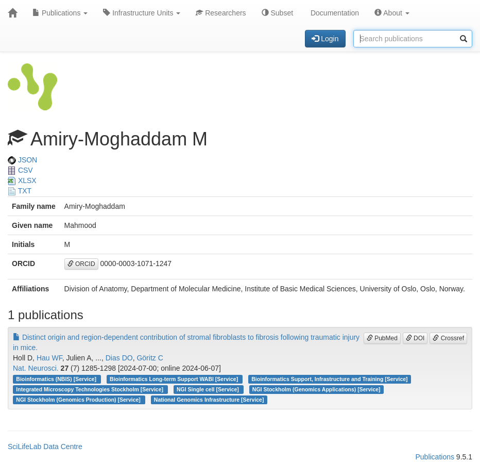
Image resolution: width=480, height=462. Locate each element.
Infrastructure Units (141, 13)
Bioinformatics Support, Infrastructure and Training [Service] (329, 379)
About (391, 13)
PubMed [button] (382, 338)
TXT (19, 191)
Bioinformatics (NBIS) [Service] (57, 379)
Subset (277, 13)
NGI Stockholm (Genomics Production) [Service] (79, 400)
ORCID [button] (81, 264)
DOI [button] (415, 338)
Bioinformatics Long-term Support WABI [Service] (174, 379)
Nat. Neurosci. (36, 368)
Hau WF (49, 358)
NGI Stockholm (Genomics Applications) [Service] (316, 389)
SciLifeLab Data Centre (45, 446)
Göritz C (149, 358)
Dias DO (119, 358)
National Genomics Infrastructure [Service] (209, 400)
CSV (20, 170)
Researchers (221, 13)
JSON (22, 160)
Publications (60, 13)
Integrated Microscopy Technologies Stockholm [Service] (90, 389)
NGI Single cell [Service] (209, 389)
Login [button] (325, 39)
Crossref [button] (448, 338)
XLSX (22, 180)
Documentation (333, 13)
